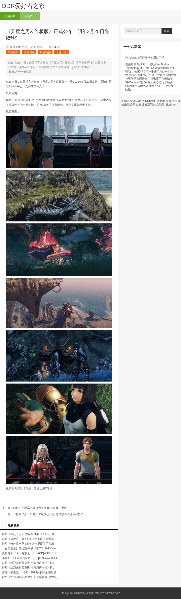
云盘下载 (61, 52)
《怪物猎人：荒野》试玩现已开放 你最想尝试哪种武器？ (48, 514)
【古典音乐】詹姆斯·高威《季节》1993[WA (29, 548)
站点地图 (158, 104)
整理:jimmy (16, 46)
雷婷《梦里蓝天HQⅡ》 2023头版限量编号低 (29, 572)
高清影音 (10, 16)
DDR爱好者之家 (23, 6)
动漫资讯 (29, 16)
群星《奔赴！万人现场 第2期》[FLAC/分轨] (28, 534)
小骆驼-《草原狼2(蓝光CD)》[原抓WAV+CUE (30, 558)
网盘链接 (45, 52)
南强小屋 (171, 101)
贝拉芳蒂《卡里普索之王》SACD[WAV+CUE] (30, 553)
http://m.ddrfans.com (107, 593)
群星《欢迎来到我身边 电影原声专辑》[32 (28, 562)
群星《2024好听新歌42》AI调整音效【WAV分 (30, 577)
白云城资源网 (144, 104)
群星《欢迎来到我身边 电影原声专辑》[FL (28, 567)
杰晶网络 (138, 101)
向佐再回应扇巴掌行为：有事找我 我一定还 (40, 507)
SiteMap (170, 104)
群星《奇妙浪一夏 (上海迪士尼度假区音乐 (28, 538)
